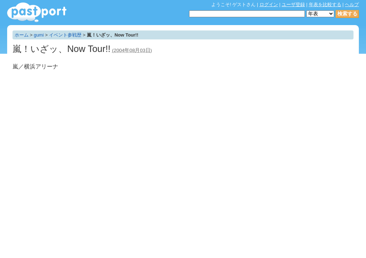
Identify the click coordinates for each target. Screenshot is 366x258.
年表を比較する (325, 4)
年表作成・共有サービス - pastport (36, 12)
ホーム (22, 35)
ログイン (268, 4)
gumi (39, 35)
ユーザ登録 (293, 4)
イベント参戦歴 (65, 35)
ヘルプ (352, 4)
